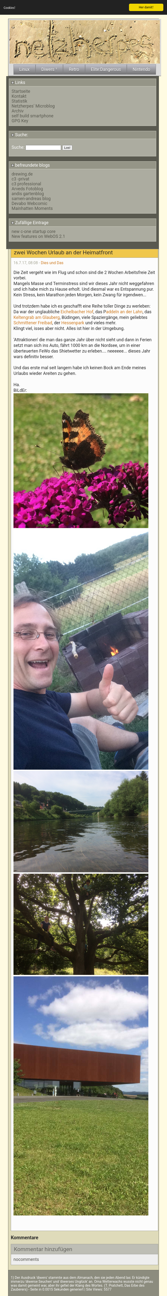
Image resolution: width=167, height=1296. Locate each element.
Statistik (19, 101)
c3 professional (26, 183)
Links (18, 82)
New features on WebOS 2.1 (38, 236)
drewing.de (22, 174)
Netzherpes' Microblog (33, 106)
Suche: (19, 134)
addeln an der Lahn (124, 311)
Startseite (21, 91)
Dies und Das (52, 262)
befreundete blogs (30, 165)
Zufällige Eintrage (30, 222)
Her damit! (146, 7)
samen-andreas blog (31, 198)
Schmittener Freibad (32, 322)
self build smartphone (32, 115)
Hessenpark (72, 322)
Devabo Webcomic (29, 203)
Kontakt (19, 96)
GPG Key (20, 120)
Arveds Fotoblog (27, 188)
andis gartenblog (28, 193)
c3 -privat (20, 179)
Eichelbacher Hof (77, 311)
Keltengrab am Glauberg (36, 317)
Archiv (18, 111)
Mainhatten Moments (32, 208)
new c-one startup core (33, 231)
